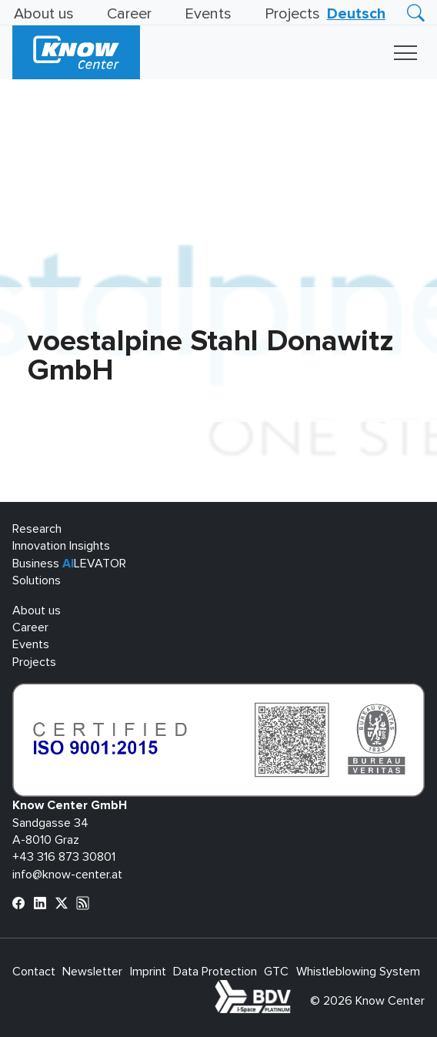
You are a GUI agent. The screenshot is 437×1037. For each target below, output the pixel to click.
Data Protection (215, 971)
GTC (276, 971)
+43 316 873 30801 (63, 857)
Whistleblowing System (358, 971)
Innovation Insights (61, 546)
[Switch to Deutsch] (356, 14)
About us (44, 14)
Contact (33, 971)
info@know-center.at (67, 874)
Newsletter (92, 971)
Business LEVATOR (69, 563)
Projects (292, 14)
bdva (294, 988)
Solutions (36, 580)
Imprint (148, 971)
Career (129, 14)
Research (37, 529)
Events (208, 14)
